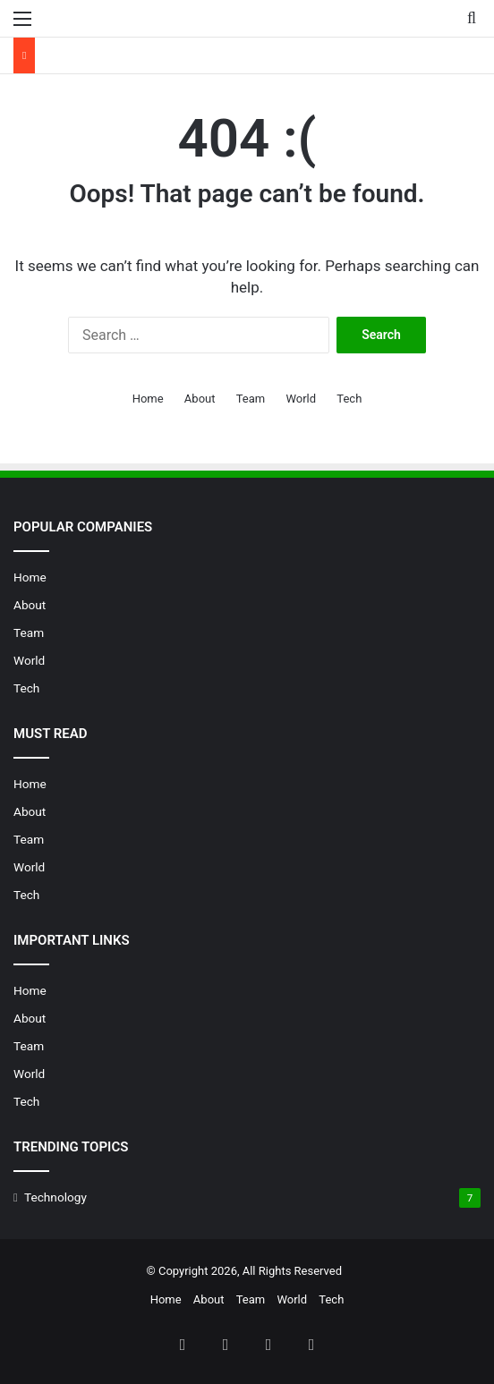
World (300, 398)
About (200, 398)
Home (148, 398)
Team (251, 398)
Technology (55, 1197)
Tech (349, 398)
